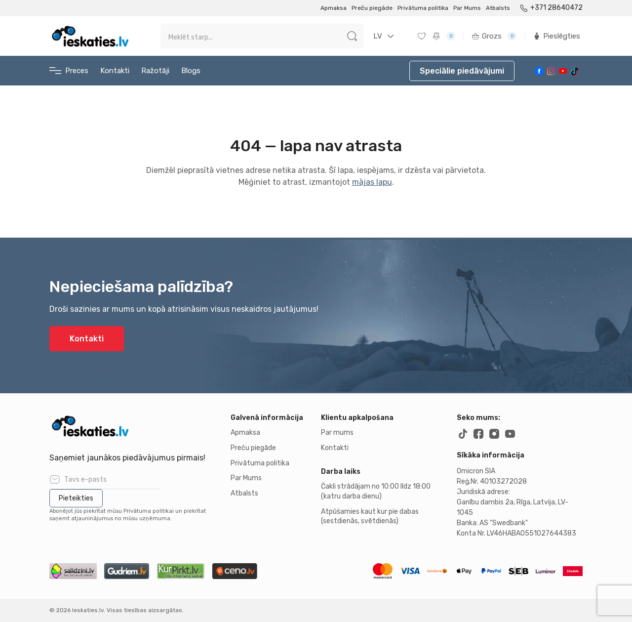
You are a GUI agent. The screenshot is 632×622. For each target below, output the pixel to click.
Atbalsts (498, 7)
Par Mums (467, 7)
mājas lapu (372, 182)
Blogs (190, 70)
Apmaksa (333, 7)
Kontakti (114, 70)
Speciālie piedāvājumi (462, 71)
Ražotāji (155, 70)
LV (377, 36)
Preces (68, 71)
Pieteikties (76, 498)
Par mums (337, 432)
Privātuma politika (422, 7)
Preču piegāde (372, 7)
